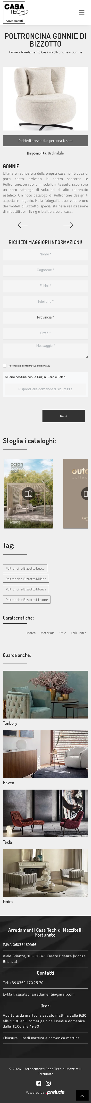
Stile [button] (62, 632)
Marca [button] (31, 632)
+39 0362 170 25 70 (26, 982)
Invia (63, 416)
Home (13, 52)
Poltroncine (59, 52)
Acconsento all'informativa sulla (29, 366)
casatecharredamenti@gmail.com (45, 994)
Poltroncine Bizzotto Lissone (27, 599)
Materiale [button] (48, 632)
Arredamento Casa (35, 52)
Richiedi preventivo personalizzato (45, 140)
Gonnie (77, 52)
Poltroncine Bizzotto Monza (26, 589)
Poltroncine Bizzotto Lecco (25, 568)
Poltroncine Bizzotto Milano (26, 578)
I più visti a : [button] (79, 632)
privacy (46, 366)
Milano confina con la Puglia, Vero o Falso (35, 376)
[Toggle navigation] (81, 12)
